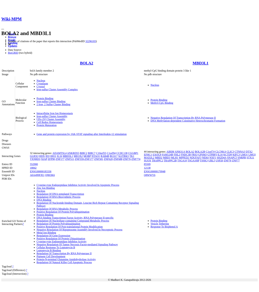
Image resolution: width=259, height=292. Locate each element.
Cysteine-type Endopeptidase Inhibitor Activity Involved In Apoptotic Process (78, 185)
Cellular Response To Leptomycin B (56, 247)
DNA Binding (44, 199)
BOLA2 (86, 63)
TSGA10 (182, 160)
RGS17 (114, 156)
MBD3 (166, 157)
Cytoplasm (42, 83)
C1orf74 (210, 151)
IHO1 (53, 156)
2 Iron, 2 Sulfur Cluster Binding (53, 104)
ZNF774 (135, 159)
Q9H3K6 (50, 175)
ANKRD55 (73, 153)
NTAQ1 (96, 156)
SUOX (147, 160)
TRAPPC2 (157, 160)
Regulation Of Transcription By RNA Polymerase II (64, 253)
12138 (147, 167)
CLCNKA (220, 151)
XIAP (44, 159)
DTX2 (249, 151)
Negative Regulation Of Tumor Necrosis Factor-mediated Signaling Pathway (77, 244)
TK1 (132, 156)
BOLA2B (200, 151)
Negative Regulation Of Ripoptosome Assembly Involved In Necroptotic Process (79, 229)
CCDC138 (122, 153)
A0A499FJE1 (37, 175)
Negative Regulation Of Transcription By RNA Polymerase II (183, 117)
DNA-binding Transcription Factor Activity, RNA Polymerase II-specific (75, 217)
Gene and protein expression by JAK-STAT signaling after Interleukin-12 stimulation (82, 134)
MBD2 (158, 157)
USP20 (219, 160)
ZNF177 (60, 159)
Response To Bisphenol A (164, 226)
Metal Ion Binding (46, 232)
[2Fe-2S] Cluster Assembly (51, 119)
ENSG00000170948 (154, 171)
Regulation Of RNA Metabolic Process (57, 208)
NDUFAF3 (195, 157)
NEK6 (205, 157)
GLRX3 (34, 156)
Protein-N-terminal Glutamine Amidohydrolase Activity (66, 259)
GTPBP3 (212, 154)
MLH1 (174, 157)
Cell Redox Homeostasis (50, 122)
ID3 (47, 156)
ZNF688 (117, 159)
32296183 (90, 41)
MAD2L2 (149, 157)
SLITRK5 (123, 156)
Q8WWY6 (149, 175)
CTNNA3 (240, 151)
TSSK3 (204, 160)
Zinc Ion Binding (46, 188)
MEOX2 (78, 156)
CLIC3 (230, 151)
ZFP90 (51, 159)
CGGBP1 (133, 153)
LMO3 (252, 154)
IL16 (59, 156)
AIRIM (170, 151)
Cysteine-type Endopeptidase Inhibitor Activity (62, 241)
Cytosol (41, 86)
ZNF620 (108, 159)
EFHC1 (148, 154)
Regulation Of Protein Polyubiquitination (58, 223)
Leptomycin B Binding (49, 250)
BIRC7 (91, 153)
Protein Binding (45, 98)
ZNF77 (236, 160)
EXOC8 (157, 154)
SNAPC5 (232, 157)
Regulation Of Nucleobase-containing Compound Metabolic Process (73, 220)
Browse (12, 37)
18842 (33, 167)
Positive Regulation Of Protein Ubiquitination (61, 238)
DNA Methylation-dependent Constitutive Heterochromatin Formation (187, 120)
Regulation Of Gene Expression (53, 235)
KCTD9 (227, 154)
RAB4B (105, 156)
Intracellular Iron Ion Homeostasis (55, 113)
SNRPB (242, 157)
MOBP (87, 156)
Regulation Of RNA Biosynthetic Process (58, 196)
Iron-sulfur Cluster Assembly (52, 116)
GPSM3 (202, 154)
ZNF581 (98, 159)
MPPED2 (184, 157)
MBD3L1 (200, 63)
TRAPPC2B (170, 160)
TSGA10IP (193, 160)
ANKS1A (180, 151)
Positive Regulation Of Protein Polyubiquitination (63, 211)
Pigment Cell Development (51, 256)
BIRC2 (83, 153)
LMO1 (244, 154)
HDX (42, 156)
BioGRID (13, 52)
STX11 (250, 157)
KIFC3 (236, 154)
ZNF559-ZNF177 (84, 159)
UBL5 (211, 160)
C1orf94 (111, 153)
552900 (34, 164)
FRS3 (194, 154)
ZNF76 (127, 159)
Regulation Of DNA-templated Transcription (60, 194)
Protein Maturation (46, 125)
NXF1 (212, 157)
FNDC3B (186, 154)
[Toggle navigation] (2, 29)
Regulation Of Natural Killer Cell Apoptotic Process (64, 262)
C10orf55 (101, 153)
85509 (147, 164)
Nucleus (41, 80)
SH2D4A (221, 157)
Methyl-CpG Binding (161, 102)
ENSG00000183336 (40, 171)
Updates (12, 45)
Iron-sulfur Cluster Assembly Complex (57, 89)
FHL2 (177, 154)
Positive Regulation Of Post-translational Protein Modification (70, 226)
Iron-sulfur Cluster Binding (51, 101)
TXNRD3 (35, 159)
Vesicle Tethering (159, 223)
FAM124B (167, 154)
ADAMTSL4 (60, 153)
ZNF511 (69, 159)
